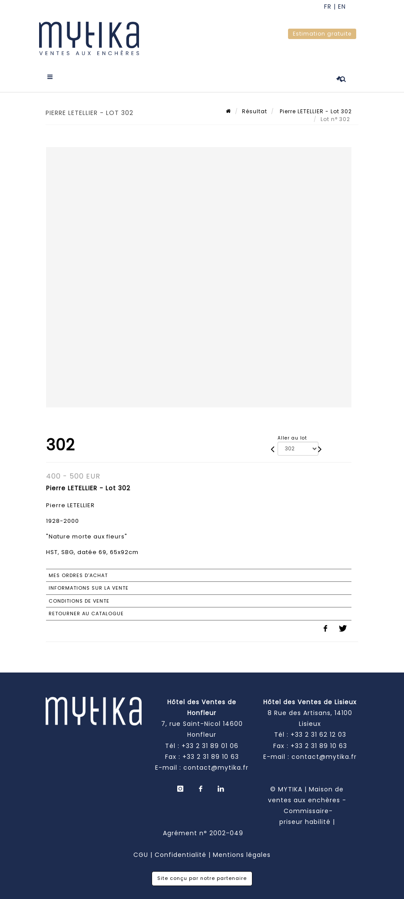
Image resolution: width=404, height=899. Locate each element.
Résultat (254, 111)
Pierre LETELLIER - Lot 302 (315, 111)
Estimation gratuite (322, 33)
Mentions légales (242, 854)
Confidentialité (180, 854)
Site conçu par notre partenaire (202, 878)
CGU (140, 854)
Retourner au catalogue (86, 613)
